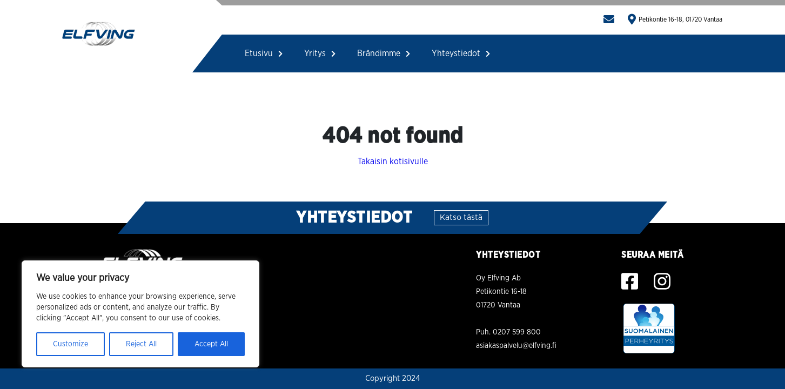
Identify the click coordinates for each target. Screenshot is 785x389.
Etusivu (264, 53)
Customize (70, 344)
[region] (140, 313)
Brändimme (383, 53)
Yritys (320, 53)
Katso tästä (461, 218)
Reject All (141, 344)
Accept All (211, 344)
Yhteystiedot (461, 53)
